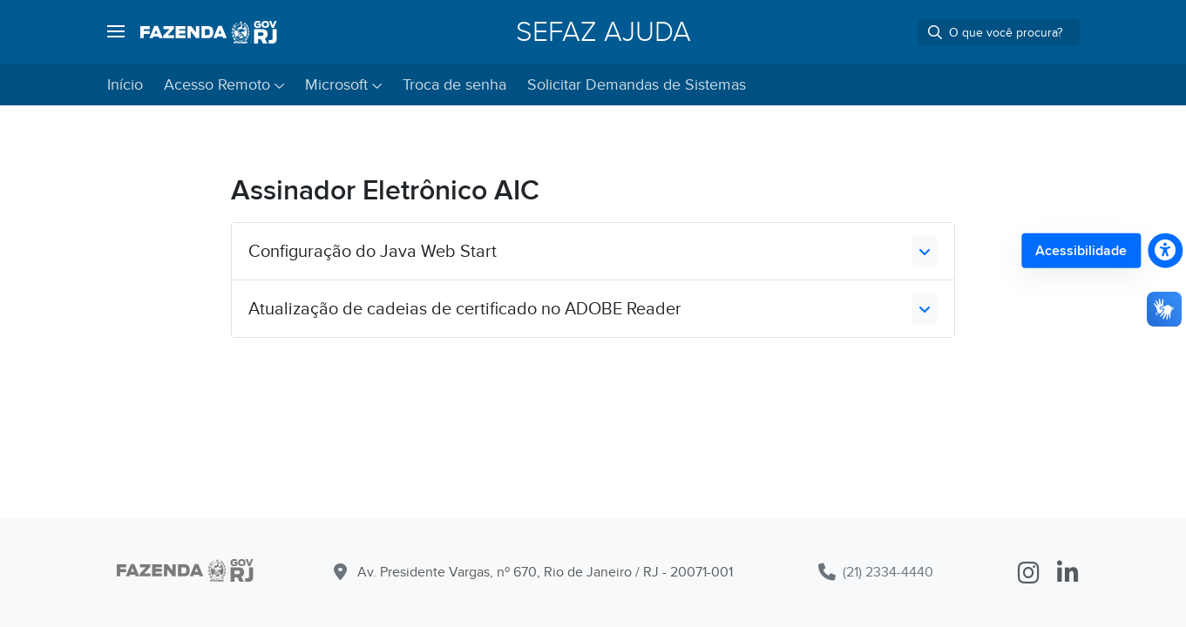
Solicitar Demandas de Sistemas (636, 85)
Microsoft (336, 85)
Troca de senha (454, 85)
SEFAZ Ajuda (603, 32)
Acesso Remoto (217, 85)
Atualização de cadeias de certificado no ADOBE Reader (464, 309)
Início (125, 85)
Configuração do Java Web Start (372, 251)
